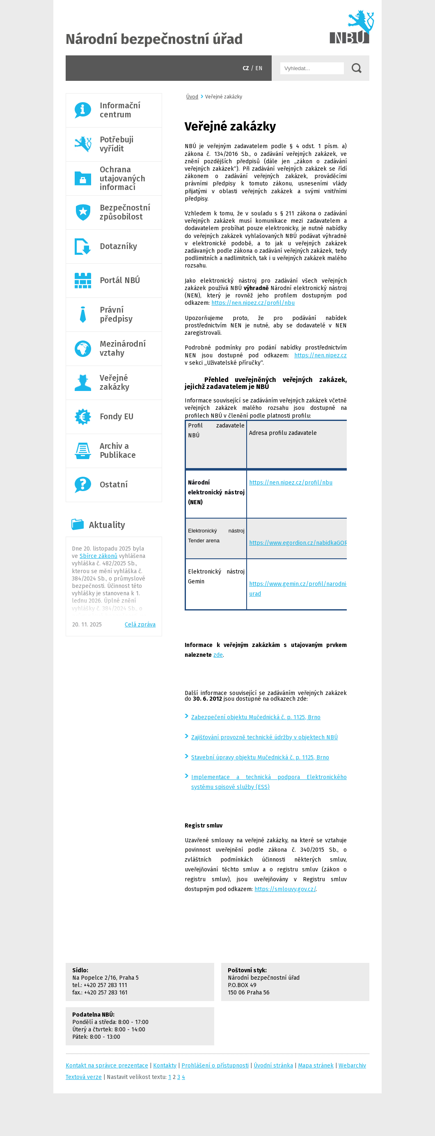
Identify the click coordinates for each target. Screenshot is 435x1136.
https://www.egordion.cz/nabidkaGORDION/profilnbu (319, 542)
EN (259, 68)
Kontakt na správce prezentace (107, 1065)
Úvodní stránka (217, 27)
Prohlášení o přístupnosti (215, 1065)
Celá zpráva (140, 624)
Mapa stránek (316, 1065)
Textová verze (84, 1077)
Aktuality (107, 525)
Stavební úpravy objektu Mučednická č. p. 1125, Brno (260, 757)
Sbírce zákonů (98, 556)
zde (218, 654)
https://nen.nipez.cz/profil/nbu (253, 302)
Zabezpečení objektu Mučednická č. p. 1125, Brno (256, 717)
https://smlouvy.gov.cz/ (285, 889)
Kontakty (164, 1065)
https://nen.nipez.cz (320, 355)
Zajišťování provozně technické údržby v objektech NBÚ (264, 737)
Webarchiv (352, 1065)
